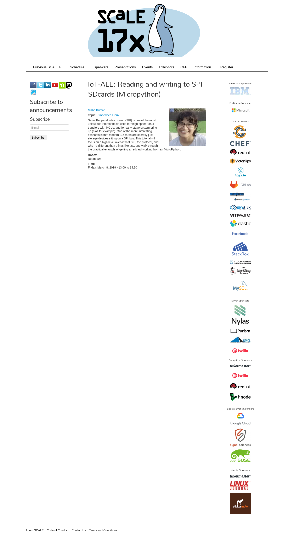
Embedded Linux (108, 115)
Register (226, 67)
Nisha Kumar (96, 110)
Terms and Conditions (103, 530)
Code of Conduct (57, 530)
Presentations (125, 67)
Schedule (78, 67)
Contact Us (79, 530)
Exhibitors (166, 67)
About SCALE (35, 530)
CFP (183, 67)
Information (204, 67)
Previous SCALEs (48, 67)
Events (147, 67)
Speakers (101, 67)
